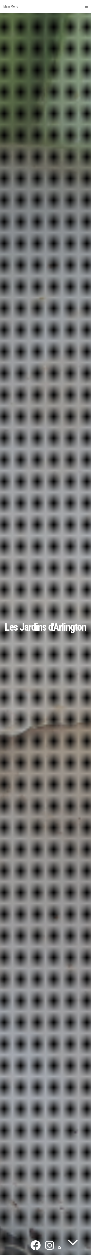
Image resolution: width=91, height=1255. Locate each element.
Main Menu (45, 6)
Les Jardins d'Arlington (45, 627)
